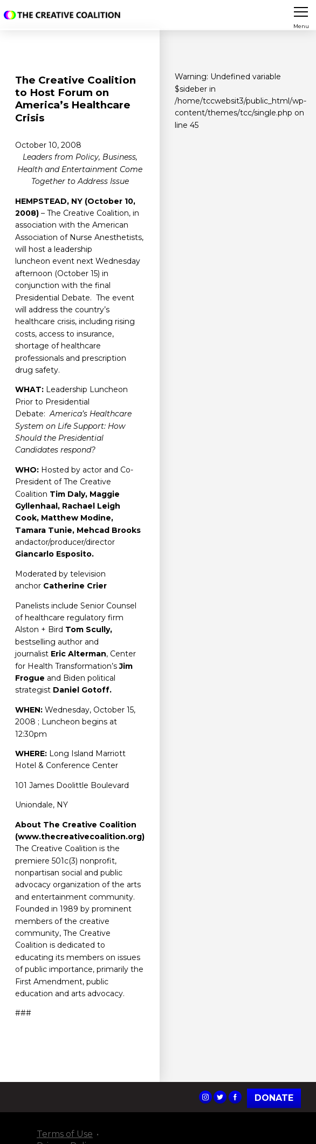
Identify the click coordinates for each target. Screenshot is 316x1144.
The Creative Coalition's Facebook (235, 1097)
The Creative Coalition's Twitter (220, 1097)
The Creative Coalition (64, 15)
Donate (274, 1098)
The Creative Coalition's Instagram (205, 1097)
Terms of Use (65, 1134)
